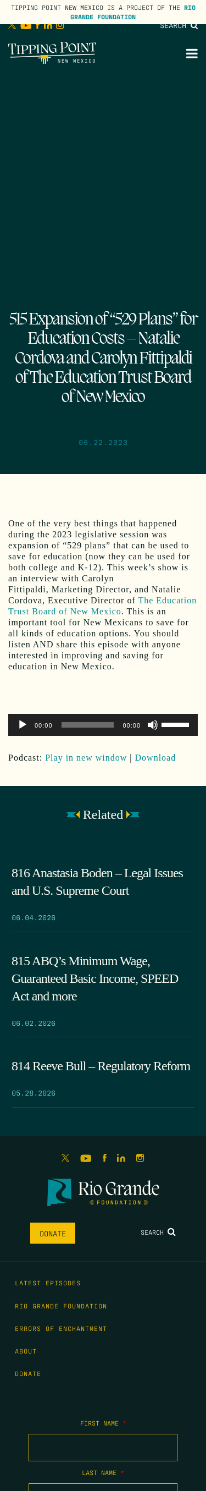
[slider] (88, 725)
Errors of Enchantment (61, 1328)
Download (155, 757)
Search (179, 25)
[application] (103, 725)
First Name (103, 1422)
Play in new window (86, 757)
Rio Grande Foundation (133, 12)
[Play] (22, 724)
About (26, 1350)
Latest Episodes (48, 1282)
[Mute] (152, 724)
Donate (53, 1233)
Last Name (103, 1472)
